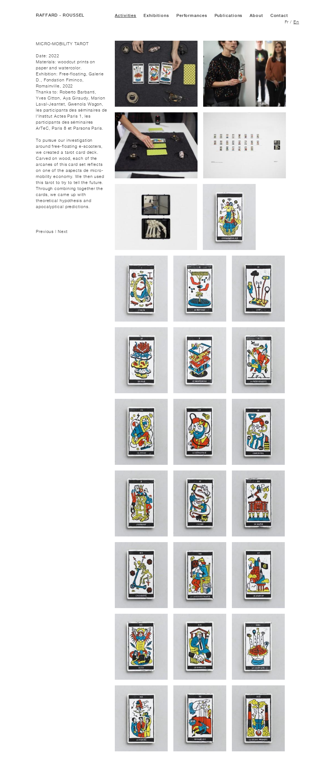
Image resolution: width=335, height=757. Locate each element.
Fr (287, 22)
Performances (191, 15)
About (256, 15)
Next (63, 231)
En (296, 22)
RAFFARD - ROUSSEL (60, 15)
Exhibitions (156, 15)
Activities (125, 15)
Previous (45, 231)
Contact (279, 15)
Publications (229, 15)
